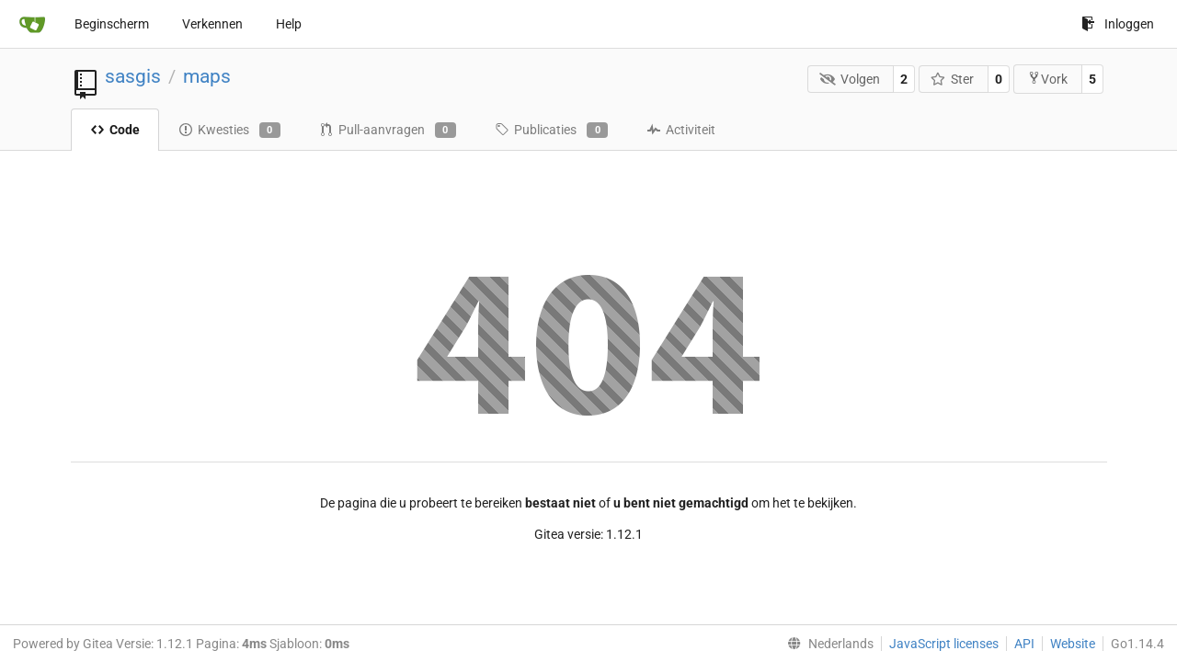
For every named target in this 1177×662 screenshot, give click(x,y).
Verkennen (212, 24)
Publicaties (551, 130)
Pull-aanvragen (387, 130)
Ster (953, 79)
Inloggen (1117, 24)
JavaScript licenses (944, 643)
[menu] (827, 643)
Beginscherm (111, 24)
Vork (1047, 78)
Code (115, 129)
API (1024, 643)
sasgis (133, 76)
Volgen (849, 79)
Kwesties (229, 130)
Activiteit (680, 129)
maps (207, 76)
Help (289, 24)
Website (1072, 643)
